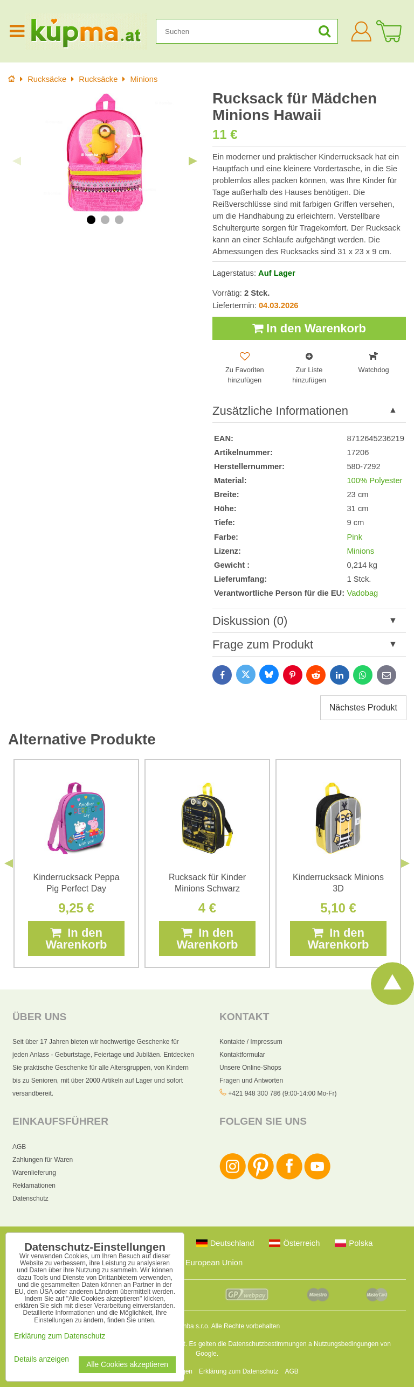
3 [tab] (119, 219)
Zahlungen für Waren (42, 1159)
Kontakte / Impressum (250, 1042)
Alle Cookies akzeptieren (127, 1365)
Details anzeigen (41, 1359)
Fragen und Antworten (251, 1080)
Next (193, 161)
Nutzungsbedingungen (346, 1344)
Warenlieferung (34, 1172)
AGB (19, 1147)
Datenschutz (30, 1198)
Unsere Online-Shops (250, 1067)
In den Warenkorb (309, 328)
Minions (360, 551)
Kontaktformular (242, 1054)
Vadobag (362, 593)
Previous (16, 161)
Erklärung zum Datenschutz (238, 1371)
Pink (354, 537)
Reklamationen (34, 1185)
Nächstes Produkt (363, 707)
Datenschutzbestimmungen (267, 1344)
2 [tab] (105, 219)
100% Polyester (374, 480)
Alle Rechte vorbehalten (245, 1326)
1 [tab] (91, 219)
